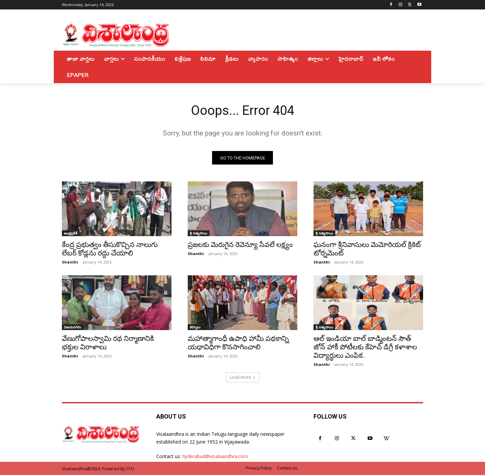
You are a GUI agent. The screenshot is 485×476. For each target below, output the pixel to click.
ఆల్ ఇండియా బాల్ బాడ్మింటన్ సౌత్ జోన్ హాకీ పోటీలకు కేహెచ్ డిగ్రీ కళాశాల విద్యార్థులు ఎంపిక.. (365, 347)
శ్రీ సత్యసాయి (198, 234)
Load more (243, 378)
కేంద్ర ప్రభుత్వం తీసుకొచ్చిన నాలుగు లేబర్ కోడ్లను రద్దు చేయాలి (110, 250)
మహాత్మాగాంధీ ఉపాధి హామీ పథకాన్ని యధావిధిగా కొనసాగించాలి (238, 343)
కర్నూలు (195, 328)
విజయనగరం (72, 328)
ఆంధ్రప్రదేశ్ (70, 234)
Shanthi (70, 263)
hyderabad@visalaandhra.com (215, 457)
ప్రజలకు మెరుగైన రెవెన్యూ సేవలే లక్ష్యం (240, 246)
